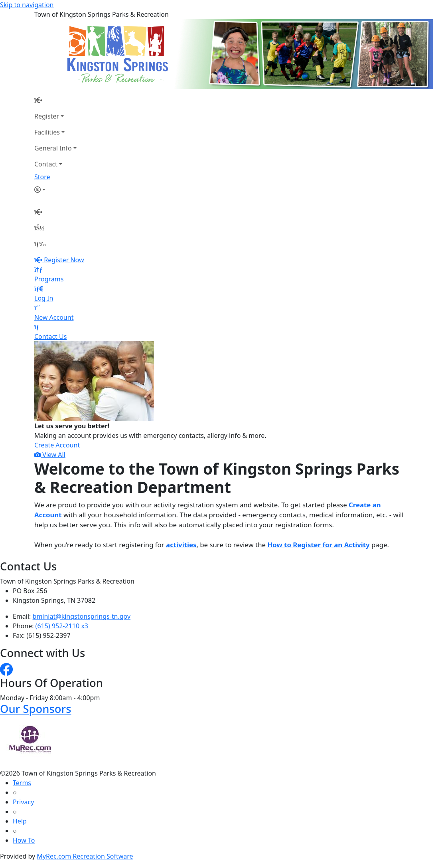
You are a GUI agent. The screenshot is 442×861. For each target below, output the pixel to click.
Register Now (64, 259)
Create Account (57, 445)
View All (49, 454)
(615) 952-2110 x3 (62, 626)
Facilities (47, 132)
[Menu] (39, 244)
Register (46, 116)
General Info (53, 148)
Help (20, 821)
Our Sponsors (35, 708)
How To (24, 840)
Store (42, 176)
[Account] (55, 190)
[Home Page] (55, 100)
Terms (22, 782)
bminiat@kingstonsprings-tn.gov (82, 616)
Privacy (23, 802)
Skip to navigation (26, 4)
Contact (45, 164)
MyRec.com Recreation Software (85, 856)
